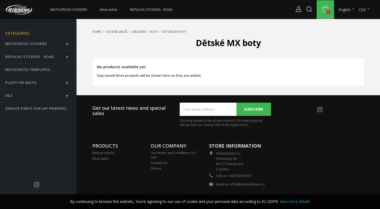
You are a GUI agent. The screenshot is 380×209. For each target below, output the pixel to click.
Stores (156, 168)
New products (103, 152)
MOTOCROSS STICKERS (68, 9)
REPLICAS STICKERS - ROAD (151, 9)
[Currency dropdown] (364, 10)
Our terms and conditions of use (173, 154)
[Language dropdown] (347, 10)
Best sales (100, 158)
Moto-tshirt (108, 9)
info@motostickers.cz (248, 184)
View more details (295, 201)
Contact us (159, 162)
